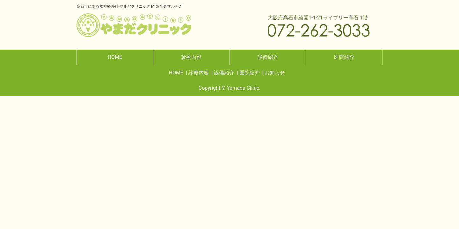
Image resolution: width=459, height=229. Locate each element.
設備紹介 (268, 57)
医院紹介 (344, 57)
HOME (115, 57)
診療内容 (191, 57)
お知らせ (275, 73)
